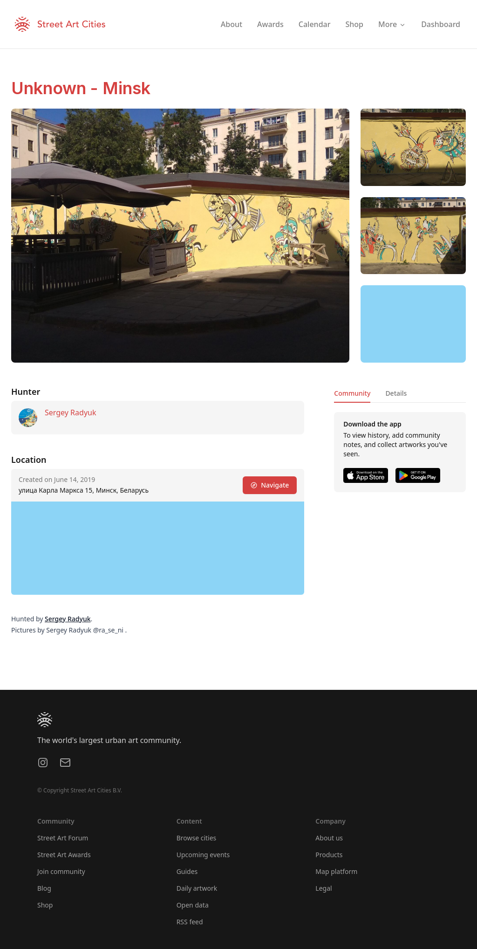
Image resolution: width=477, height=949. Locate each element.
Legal (323, 888)
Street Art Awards (64, 854)
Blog (44, 888)
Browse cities (197, 837)
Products (328, 854)
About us (329, 837)
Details (396, 393)
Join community (61, 871)
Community (352, 393)
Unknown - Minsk (80, 88)
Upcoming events (203, 854)
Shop (45, 905)
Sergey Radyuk (70, 412)
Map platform (336, 871)
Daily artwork (197, 888)
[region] (413, 324)
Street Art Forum (62, 837)
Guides (187, 871)
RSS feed (190, 921)
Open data (193, 905)
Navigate (270, 485)
